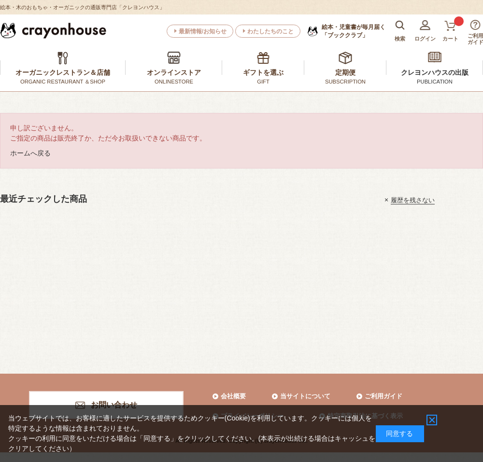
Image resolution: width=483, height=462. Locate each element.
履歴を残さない (413, 199)
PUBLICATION (435, 81)
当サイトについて (305, 396)
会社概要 (233, 396)
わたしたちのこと (270, 31)
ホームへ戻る (30, 153)
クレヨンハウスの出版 (435, 72)
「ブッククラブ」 (353, 31)
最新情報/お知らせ (203, 31)
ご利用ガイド (383, 396)
